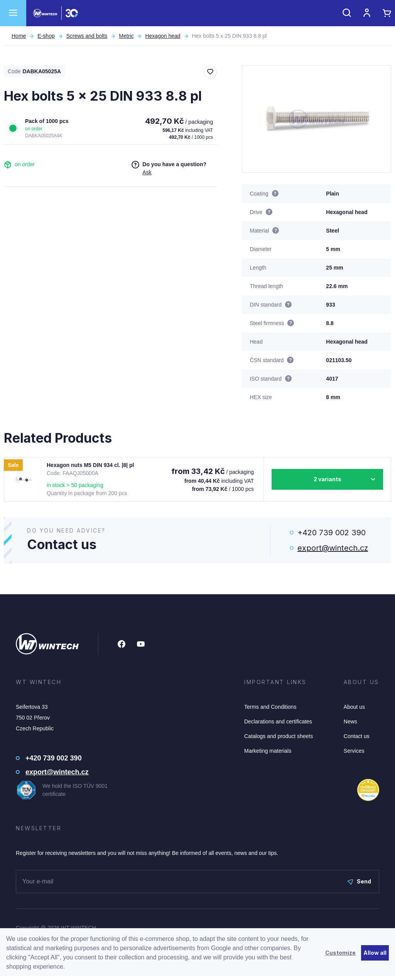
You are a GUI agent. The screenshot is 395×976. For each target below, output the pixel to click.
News (350, 721)
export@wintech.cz (332, 548)
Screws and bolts (87, 36)
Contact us (357, 736)
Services (354, 751)
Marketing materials (267, 751)
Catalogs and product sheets (278, 736)
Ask (146, 172)
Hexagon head (162, 36)
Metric (126, 36)
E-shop (45, 36)
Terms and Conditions (270, 707)
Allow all (375, 952)
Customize (340, 952)
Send (359, 881)
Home (19, 36)
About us (354, 707)
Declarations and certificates (278, 721)
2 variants (327, 479)
